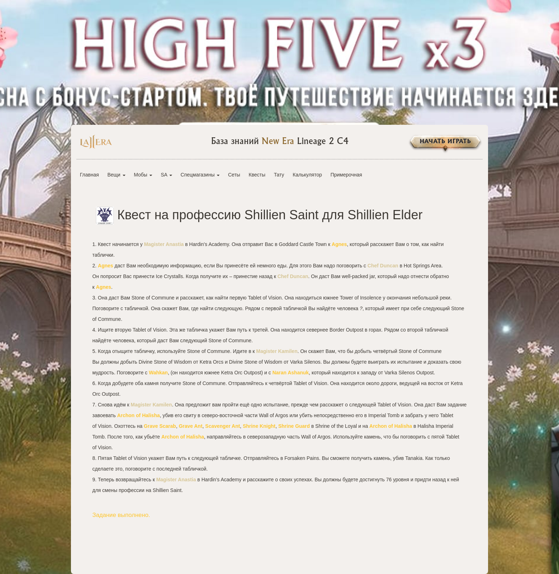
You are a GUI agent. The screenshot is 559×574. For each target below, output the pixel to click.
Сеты (234, 175)
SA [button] (166, 175)
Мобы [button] (143, 175)
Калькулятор (307, 175)
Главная (89, 175)
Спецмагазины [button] (200, 175)
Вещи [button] (116, 175)
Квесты (257, 175)
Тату (279, 175)
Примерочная (346, 175)
